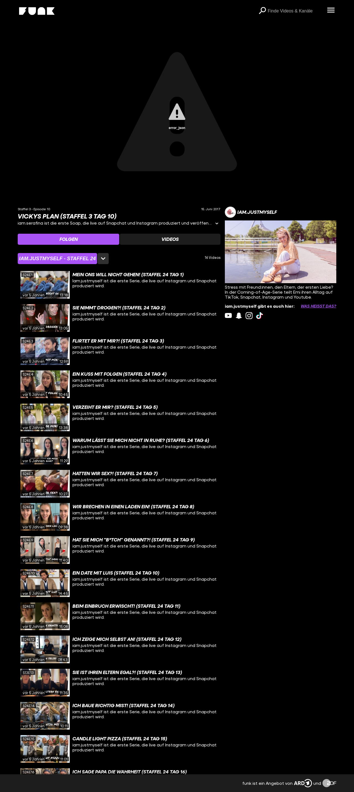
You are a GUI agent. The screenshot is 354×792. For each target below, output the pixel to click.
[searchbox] (295, 11)
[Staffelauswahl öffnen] (63, 258)
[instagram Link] (249, 315)
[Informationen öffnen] (216, 223)
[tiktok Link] (259, 315)
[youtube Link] (228, 315)
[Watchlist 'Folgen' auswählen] (68, 239)
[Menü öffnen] (330, 10)
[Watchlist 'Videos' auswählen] (170, 239)
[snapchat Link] (238, 315)
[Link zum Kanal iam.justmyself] (251, 212)
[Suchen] (262, 11)
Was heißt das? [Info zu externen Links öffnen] (318, 306)
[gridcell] (119, 285)
